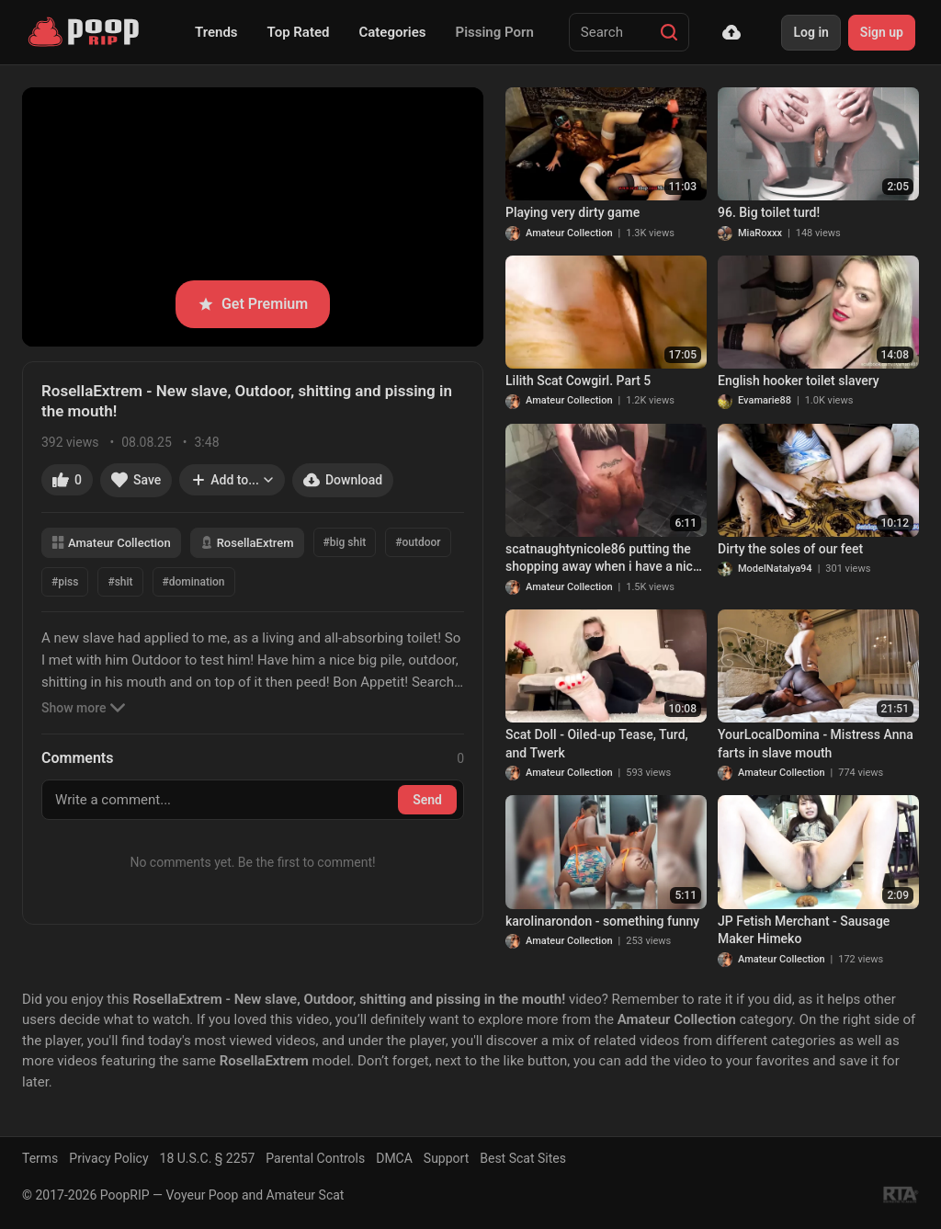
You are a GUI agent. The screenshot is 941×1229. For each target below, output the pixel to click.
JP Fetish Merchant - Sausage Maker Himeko (804, 930)
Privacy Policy (108, 1158)
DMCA (394, 1158)
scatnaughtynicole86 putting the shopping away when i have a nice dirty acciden (602, 558)
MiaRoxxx (760, 233)
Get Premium (253, 304)
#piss (64, 581)
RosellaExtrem (247, 543)
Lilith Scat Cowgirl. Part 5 (578, 380)
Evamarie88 (764, 400)
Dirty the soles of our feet (790, 548)
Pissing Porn (495, 32)
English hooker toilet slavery (798, 380)
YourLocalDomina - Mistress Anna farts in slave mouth (815, 743)
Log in (810, 32)
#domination (194, 581)
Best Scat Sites (523, 1158)
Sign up (881, 32)
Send (427, 799)
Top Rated (298, 32)
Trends (216, 32)
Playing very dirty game (572, 212)
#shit (120, 581)
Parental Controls (315, 1158)
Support (446, 1158)
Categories (391, 32)
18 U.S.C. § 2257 (207, 1158)
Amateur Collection (111, 543)
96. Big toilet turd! (769, 212)
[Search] (669, 32)
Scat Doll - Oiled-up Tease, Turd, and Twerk (596, 743)
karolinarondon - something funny (602, 921)
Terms (40, 1158)
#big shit (345, 542)
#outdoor (417, 542)
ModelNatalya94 (775, 569)
